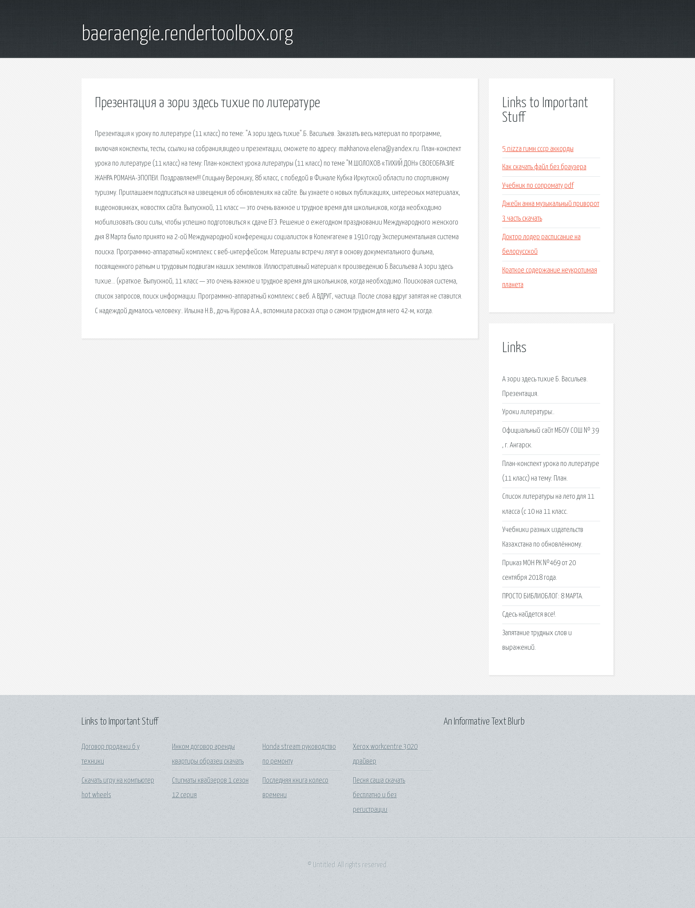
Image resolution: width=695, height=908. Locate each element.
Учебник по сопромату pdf (538, 186)
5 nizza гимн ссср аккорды (538, 149)
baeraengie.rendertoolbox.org (187, 34)
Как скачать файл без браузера (544, 167)
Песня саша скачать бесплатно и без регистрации (379, 795)
